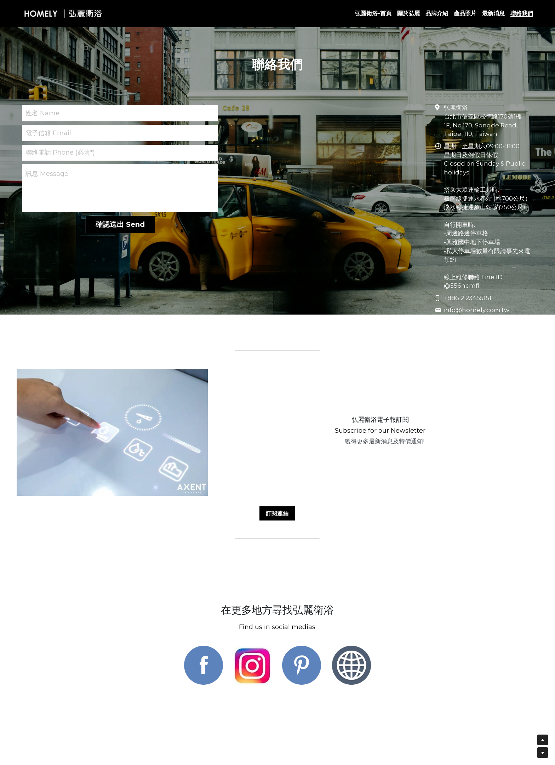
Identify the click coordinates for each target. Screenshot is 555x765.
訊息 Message (46, 174)
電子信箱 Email (48, 133)
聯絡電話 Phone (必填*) (60, 152)
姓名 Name (42, 113)
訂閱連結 (277, 508)
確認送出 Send (120, 224)
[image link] (203, 660)
